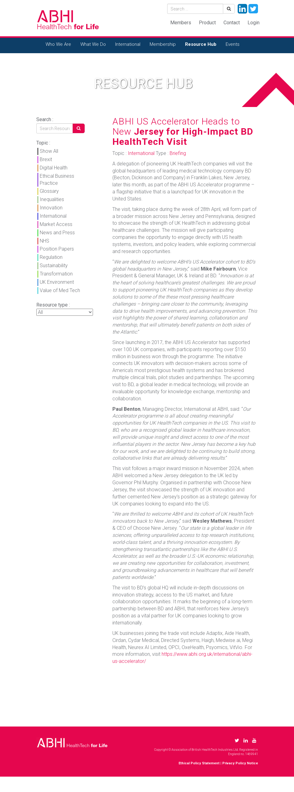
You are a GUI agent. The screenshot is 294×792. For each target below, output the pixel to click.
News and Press (57, 233)
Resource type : (53, 305)
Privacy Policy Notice (240, 763)
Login (254, 23)
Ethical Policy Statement (199, 763)
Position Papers (57, 249)
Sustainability (54, 265)
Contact (232, 23)
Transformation (56, 274)
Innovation (51, 208)
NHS (44, 241)
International (127, 44)
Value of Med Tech (60, 290)
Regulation (51, 257)
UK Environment (57, 282)
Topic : (43, 143)
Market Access (56, 224)
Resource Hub (200, 44)
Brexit (46, 159)
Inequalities (52, 199)
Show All (49, 151)
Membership (163, 44)
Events (233, 44)
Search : (44, 119)
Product (207, 23)
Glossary (49, 191)
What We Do (93, 44)
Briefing (178, 153)
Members (180, 23)
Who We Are (58, 44)
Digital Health (53, 168)
